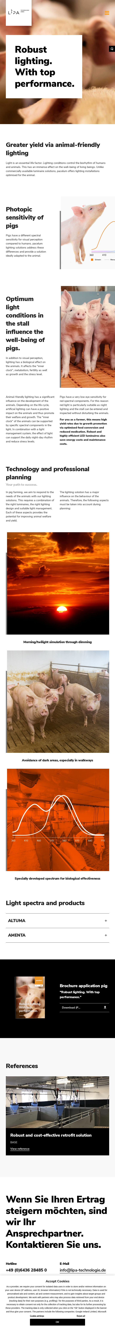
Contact (112, 49)
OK (57, 1323)
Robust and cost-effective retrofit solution (51, 1135)
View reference (19, 1149)
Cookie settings (37, 1317)
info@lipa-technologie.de (83, 1270)
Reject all (81, 1317)
